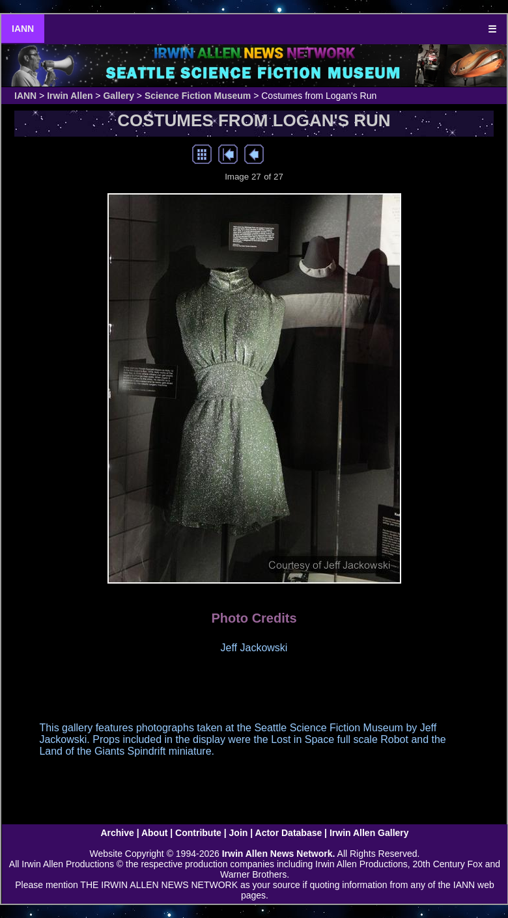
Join (238, 833)
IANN (23, 28)
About (154, 833)
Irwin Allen (69, 95)
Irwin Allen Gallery (369, 833)
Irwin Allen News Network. (278, 853)
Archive (117, 833)
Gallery (118, 95)
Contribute (198, 833)
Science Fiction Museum (198, 95)
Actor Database (288, 833)
